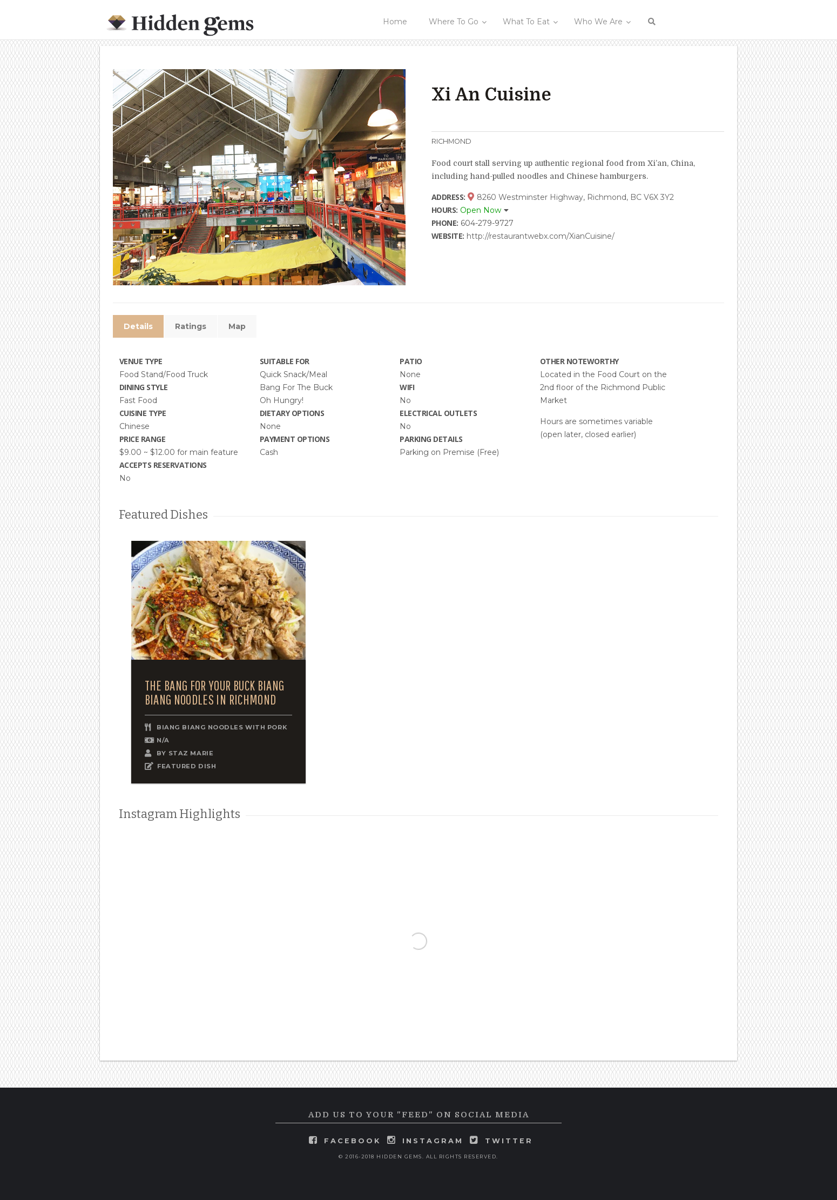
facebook (352, 1141)
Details (138, 326)
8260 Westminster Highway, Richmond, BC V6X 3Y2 (571, 197)
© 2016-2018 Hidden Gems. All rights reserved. (418, 1156)
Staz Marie (191, 753)
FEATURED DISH (186, 766)
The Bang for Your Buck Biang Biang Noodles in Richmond (215, 693)
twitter (509, 1141)
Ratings (190, 326)
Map (237, 326)
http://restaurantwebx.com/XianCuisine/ (541, 236)
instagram (432, 1141)
